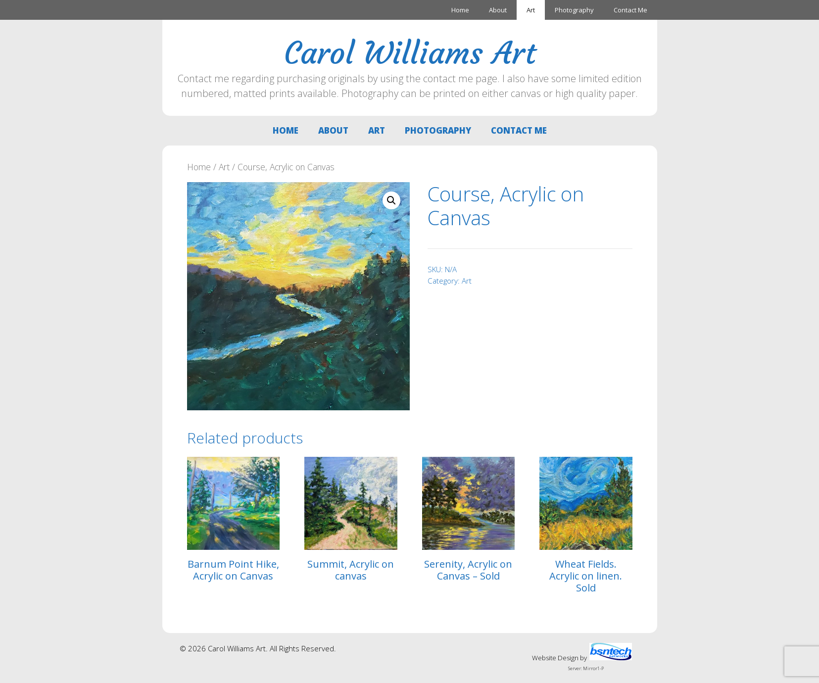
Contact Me (630, 9)
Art (531, 9)
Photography (574, 9)
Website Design (555, 657)
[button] (391, 200)
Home (460, 9)
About (498, 9)
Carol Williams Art (409, 53)
